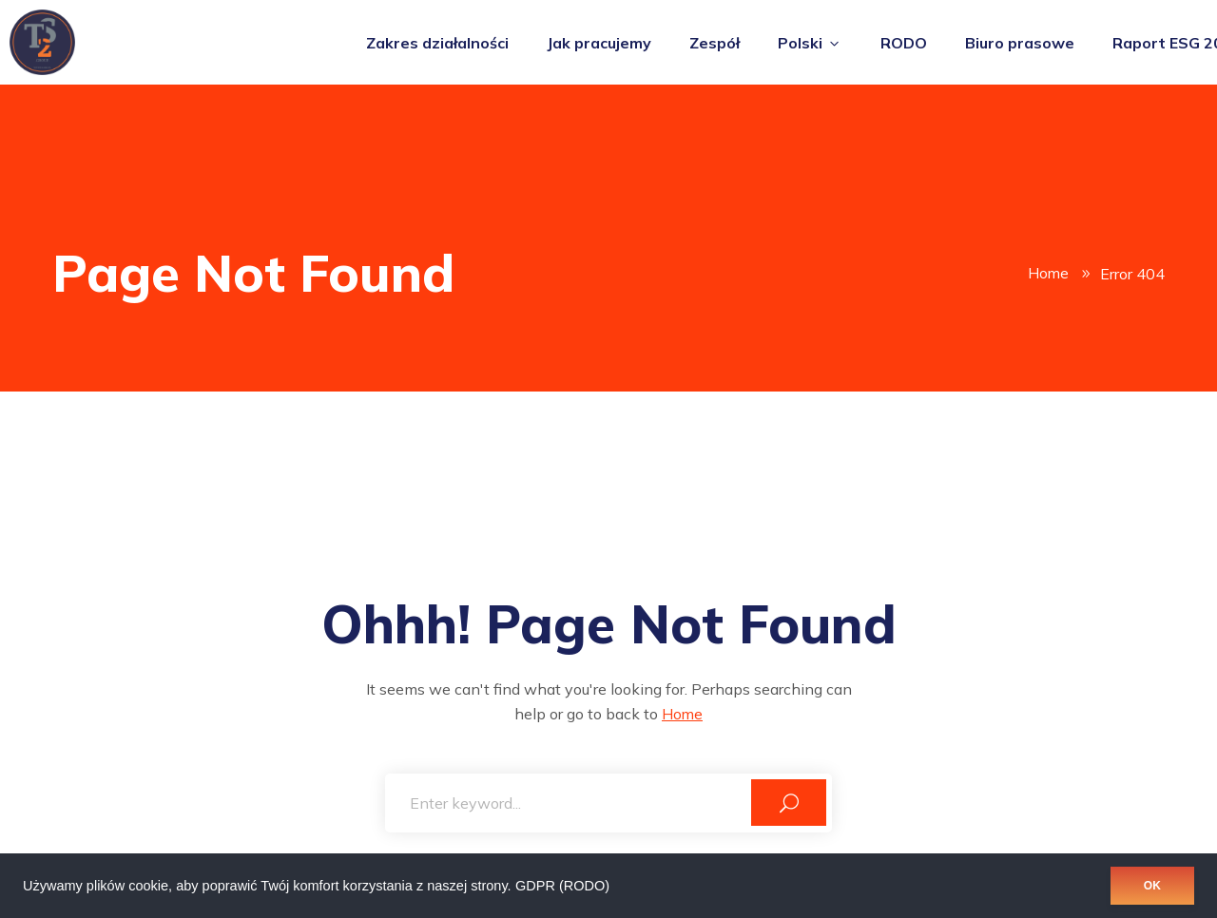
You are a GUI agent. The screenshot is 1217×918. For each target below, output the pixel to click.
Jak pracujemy (599, 42)
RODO (903, 42)
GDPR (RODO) (562, 885)
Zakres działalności (437, 42)
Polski (810, 42)
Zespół (714, 42)
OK (1152, 885)
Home (1048, 273)
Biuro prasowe (1019, 42)
